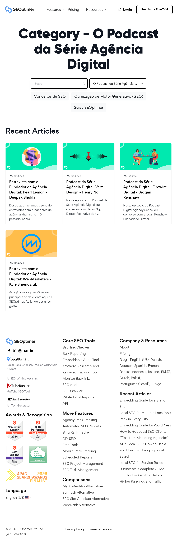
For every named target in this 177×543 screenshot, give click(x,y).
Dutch (124, 378)
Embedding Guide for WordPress (145, 425)
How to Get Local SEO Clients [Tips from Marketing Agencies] (144, 434)
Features (54, 9)
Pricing (73, 9)
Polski (135, 378)
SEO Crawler (72, 391)
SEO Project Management (83, 463)
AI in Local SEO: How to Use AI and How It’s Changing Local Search (143, 450)
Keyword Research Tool (81, 366)
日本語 (165, 371)
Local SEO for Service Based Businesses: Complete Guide (142, 465)
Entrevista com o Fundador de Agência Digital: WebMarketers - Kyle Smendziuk (30, 276)
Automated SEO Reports (82, 426)
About (124, 347)
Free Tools (70, 445)
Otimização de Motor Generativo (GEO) (108, 96)
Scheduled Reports (77, 457)
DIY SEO (69, 438)
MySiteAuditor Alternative (83, 486)
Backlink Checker (76, 347)
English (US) (139, 359)
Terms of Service (100, 529)
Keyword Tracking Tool (80, 372)
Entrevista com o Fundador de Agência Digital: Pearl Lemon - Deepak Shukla (28, 189)
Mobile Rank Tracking (79, 451)
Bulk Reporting (74, 353)
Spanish (140, 365)
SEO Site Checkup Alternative (86, 498)
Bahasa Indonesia (133, 371)
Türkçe (156, 384)
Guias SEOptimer (88, 107)
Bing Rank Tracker (76, 432)
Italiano (153, 371)
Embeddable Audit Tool (81, 359)
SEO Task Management (80, 469)
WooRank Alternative (79, 505)
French (153, 365)
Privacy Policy (75, 529)
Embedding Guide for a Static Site (142, 403)
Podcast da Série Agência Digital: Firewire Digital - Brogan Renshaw (145, 189)
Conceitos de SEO (50, 96)
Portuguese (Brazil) (134, 384)
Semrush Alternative (78, 492)
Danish (155, 359)
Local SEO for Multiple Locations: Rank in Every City (145, 415)
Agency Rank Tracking (80, 420)
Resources (94, 9)
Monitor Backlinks (76, 378)
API (65, 403)
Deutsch (126, 365)
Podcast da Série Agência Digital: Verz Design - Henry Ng (84, 187)
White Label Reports (78, 397)
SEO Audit (70, 384)
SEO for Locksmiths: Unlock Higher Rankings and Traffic (141, 478)
